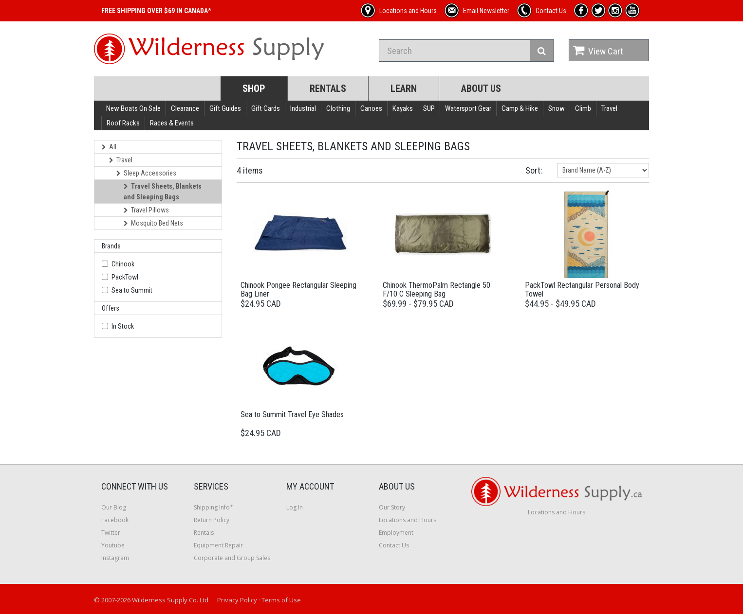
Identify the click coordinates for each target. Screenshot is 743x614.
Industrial (303, 108)
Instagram (115, 558)
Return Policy (211, 520)
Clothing (338, 108)
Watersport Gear (468, 108)
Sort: (533, 170)
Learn (403, 88)
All (109, 147)
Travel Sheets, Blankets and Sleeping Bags (163, 191)
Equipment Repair (218, 545)
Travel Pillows (146, 210)
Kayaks (402, 108)
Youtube (113, 545)
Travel (609, 108)
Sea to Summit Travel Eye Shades (292, 414)
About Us (481, 88)
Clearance (185, 108)
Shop (253, 88)
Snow (556, 108)
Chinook (122, 264)
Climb (583, 108)
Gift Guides (225, 108)
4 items (250, 170)
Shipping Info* (213, 507)
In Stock (122, 326)
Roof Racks (123, 123)
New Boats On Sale (133, 108)
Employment (396, 532)
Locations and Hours (407, 520)
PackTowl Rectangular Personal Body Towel (582, 289)
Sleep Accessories (146, 173)
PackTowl (124, 277)
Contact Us (394, 545)
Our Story (392, 507)
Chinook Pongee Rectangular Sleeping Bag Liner (298, 289)
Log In (294, 507)
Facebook (115, 520)
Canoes (371, 108)
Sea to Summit (131, 290)
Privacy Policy (237, 600)
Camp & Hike (520, 108)
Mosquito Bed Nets (153, 223)
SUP (429, 108)
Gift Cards (265, 108)
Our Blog (113, 507)
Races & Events (172, 123)
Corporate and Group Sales (232, 558)
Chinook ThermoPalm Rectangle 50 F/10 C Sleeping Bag (436, 289)
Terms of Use (281, 600)
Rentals (328, 88)
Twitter (110, 532)
